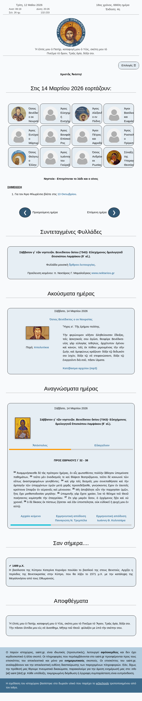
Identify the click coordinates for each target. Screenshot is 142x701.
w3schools (102, 683)
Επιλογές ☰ (128, 65)
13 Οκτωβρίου (67, 194)
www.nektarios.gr (103, 273)
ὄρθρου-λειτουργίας (82, 264)
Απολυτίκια (41, 347)
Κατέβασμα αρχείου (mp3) (80, 368)
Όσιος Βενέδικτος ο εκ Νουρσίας (71, 319)
